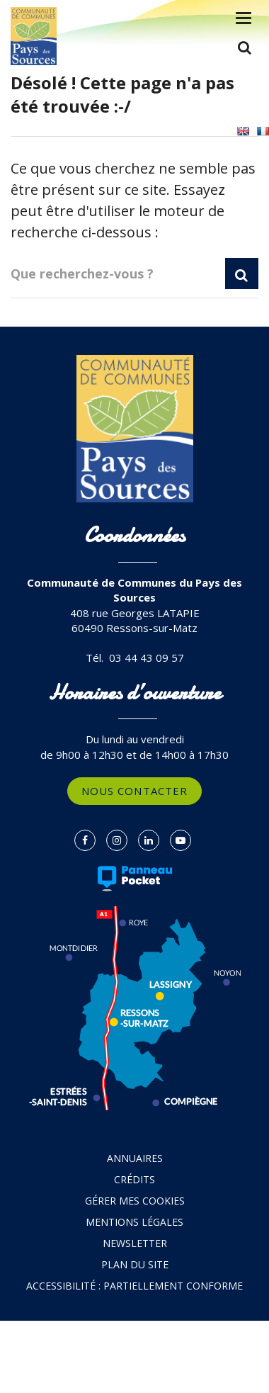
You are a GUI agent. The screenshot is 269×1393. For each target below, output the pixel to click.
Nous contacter (134, 791)
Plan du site (134, 1264)
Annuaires (135, 1158)
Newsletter (135, 1243)
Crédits (134, 1179)
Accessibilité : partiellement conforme (134, 1285)
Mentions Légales (134, 1222)
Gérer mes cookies (135, 1200)
